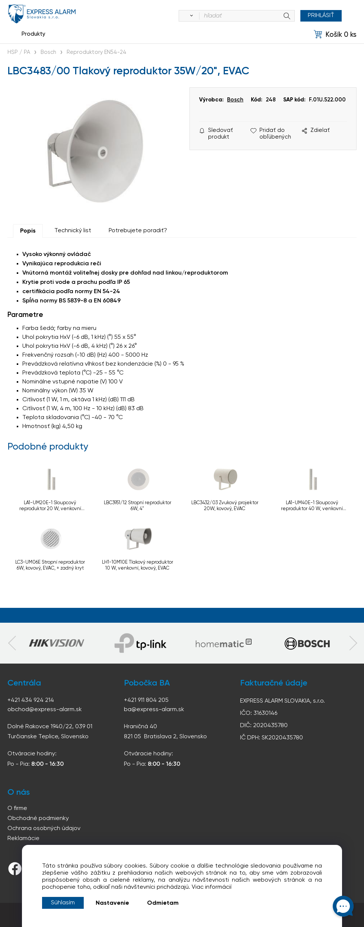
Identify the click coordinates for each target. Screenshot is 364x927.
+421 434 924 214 (30, 700)
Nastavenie (112, 903)
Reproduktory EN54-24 (97, 52)
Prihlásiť (321, 16)
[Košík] (335, 34)
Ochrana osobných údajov (43, 829)
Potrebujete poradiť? (138, 231)
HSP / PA (18, 52)
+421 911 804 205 (146, 700)
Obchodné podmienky (38, 818)
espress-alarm (41, 13)
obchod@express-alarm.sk (44, 710)
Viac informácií (212, 887)
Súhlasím (63, 903)
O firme (17, 808)
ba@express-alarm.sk (154, 710)
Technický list (72, 231)
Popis (28, 231)
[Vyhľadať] (190, 16)
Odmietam (163, 903)
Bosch (48, 52)
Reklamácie (23, 839)
